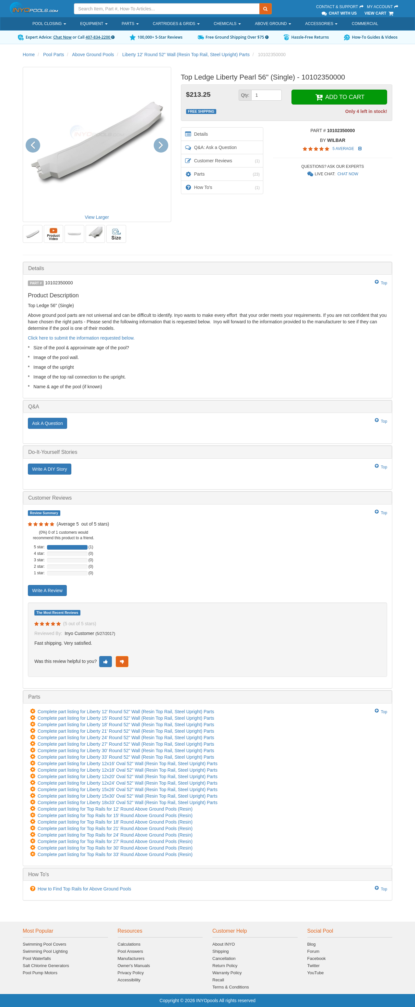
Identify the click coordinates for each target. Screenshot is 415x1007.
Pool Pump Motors (40, 972)
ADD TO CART (339, 97)
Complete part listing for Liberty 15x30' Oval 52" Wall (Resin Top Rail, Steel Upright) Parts (128, 796)
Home (29, 54)
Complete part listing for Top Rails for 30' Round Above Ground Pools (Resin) (115, 848)
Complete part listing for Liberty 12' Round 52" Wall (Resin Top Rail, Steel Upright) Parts (126, 711)
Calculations (129, 944)
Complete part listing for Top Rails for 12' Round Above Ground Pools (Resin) (115, 809)
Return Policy (224, 965)
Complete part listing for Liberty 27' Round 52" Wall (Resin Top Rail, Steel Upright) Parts (126, 744)
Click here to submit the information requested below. (81, 338)
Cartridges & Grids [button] (176, 23)
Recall (218, 979)
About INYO (223, 944)
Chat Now (62, 37)
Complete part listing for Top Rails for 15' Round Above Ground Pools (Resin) (115, 815)
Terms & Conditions (230, 987)
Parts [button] (130, 23)
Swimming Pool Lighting (45, 951)
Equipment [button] (93, 23)
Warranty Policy (227, 972)
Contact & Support (340, 7)
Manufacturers (131, 958)
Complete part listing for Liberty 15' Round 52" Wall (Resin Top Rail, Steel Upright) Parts (126, 718)
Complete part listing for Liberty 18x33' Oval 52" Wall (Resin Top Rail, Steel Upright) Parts (128, 802)
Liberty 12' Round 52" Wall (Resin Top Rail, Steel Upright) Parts (186, 54)
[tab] (207, 268)
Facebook (316, 958)
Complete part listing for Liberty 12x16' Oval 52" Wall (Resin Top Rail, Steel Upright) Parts (128, 763)
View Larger (97, 217)
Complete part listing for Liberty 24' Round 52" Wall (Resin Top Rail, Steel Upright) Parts (126, 737)
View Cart (379, 13)
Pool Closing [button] (49, 23)
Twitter (313, 965)
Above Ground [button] (273, 23)
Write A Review (47, 590)
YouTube (315, 972)
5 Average (343, 148)
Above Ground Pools (93, 54)
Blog (311, 944)
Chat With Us (339, 13)
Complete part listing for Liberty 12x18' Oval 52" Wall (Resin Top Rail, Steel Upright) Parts (128, 770)
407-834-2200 (100, 37)
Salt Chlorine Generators (46, 965)
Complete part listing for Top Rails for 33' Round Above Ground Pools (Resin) (115, 854)
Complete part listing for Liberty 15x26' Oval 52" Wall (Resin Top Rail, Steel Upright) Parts (128, 789)
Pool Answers (130, 951)
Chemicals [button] (227, 23)
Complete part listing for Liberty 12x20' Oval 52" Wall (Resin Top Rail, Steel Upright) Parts (128, 776)
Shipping (220, 951)
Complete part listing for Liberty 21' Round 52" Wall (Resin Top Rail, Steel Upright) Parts (126, 731)
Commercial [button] (365, 23)
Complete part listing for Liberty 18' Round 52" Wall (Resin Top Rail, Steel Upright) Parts (126, 724)
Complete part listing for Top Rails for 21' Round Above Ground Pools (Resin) (115, 828)
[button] (35, 144)
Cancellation (224, 958)
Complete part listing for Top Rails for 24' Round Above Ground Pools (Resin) (115, 835)
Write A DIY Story (49, 469)
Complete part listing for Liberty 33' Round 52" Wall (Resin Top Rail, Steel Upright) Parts (126, 757)
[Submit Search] (265, 8)
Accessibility (129, 979)
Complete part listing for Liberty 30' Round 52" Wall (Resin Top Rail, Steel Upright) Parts (126, 750)
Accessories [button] (321, 23)
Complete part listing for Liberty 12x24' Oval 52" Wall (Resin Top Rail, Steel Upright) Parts (128, 783)
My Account (383, 7)
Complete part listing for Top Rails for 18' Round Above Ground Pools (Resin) (115, 822)
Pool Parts (53, 54)
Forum (313, 951)
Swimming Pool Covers (44, 944)
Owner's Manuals (134, 965)
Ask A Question (47, 423)
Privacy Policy (131, 972)
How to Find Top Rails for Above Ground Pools (84, 888)
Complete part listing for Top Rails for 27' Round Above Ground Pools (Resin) (115, 841)
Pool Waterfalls (37, 958)
